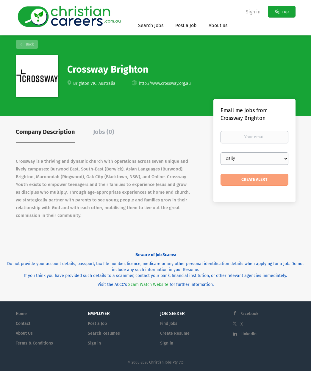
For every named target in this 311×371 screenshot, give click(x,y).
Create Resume (175, 333)
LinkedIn (248, 333)
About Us (24, 333)
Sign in (253, 12)
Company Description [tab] (45, 131)
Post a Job (97, 323)
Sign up (282, 11)
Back (29, 44)
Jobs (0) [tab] (103, 131)
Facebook (249, 313)
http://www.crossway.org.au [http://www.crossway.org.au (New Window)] (165, 83)
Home (21, 313)
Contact (23, 323)
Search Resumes (104, 333)
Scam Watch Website (148, 284)
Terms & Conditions (34, 343)
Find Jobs (168, 323)
